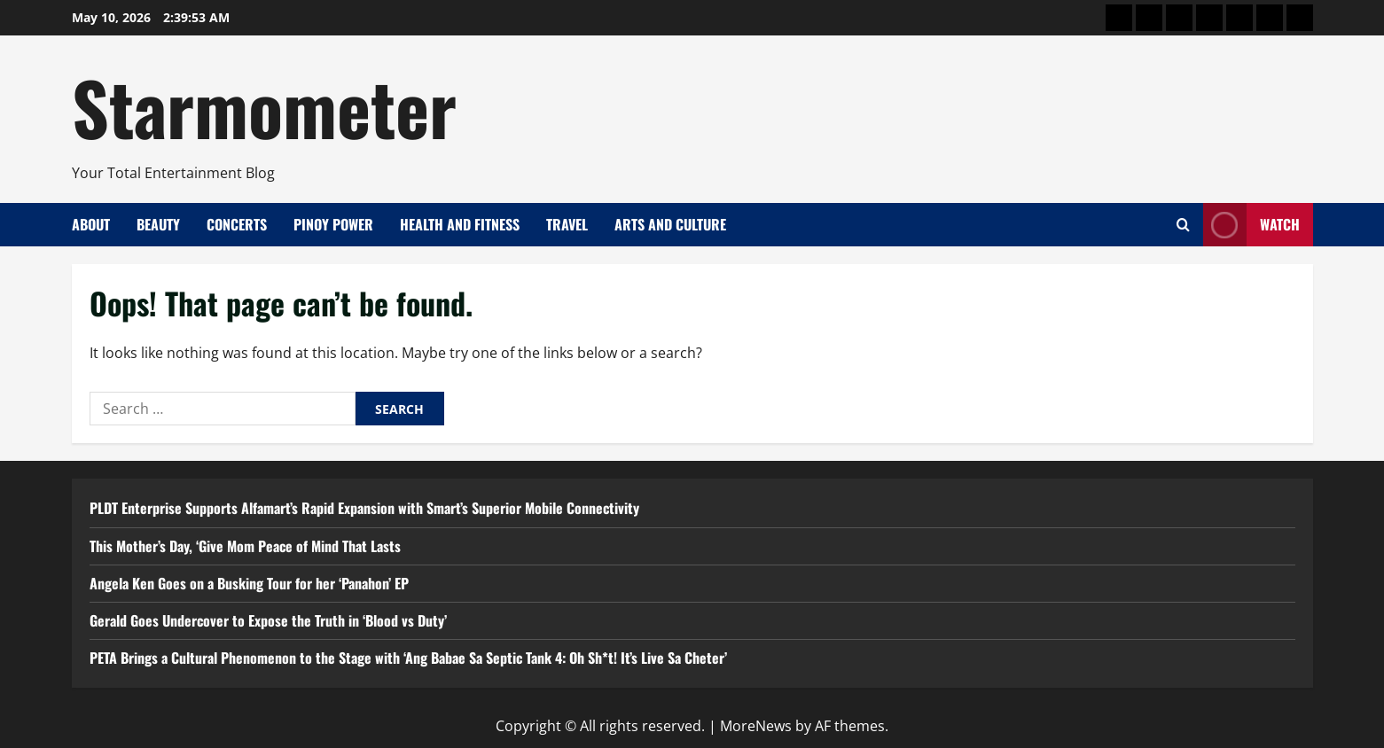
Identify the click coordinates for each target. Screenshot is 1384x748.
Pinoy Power (333, 224)
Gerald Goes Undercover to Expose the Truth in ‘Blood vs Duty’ (268, 620)
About (91, 224)
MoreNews (756, 726)
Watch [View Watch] (1251, 224)
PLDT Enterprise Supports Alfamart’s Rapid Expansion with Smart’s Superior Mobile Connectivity (364, 507)
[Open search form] (1183, 224)
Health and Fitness (460, 224)
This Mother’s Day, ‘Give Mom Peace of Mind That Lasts (245, 546)
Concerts (237, 224)
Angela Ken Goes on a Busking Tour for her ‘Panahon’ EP (249, 583)
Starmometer (264, 106)
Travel (567, 224)
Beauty (158, 224)
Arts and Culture (670, 224)
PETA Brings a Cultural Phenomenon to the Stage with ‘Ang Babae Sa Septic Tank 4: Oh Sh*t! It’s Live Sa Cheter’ (408, 657)
